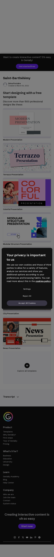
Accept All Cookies (27, 303)
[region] (27, 278)
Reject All (27, 296)
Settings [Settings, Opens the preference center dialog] (27, 289)
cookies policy (43, 281)
